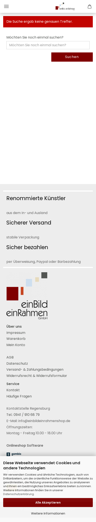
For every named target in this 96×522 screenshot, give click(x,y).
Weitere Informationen (48, 513)
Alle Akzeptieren (48, 502)
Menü (6, 6)
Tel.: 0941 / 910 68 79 (23, 414)
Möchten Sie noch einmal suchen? (34, 37)
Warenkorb (16, 338)
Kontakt (13, 390)
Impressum (15, 332)
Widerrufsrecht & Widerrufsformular (36, 375)
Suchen (72, 56)
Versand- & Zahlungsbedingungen (34, 369)
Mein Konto (15, 344)
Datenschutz (17, 363)
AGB (10, 357)
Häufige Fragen (19, 396)
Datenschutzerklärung (18, 494)
